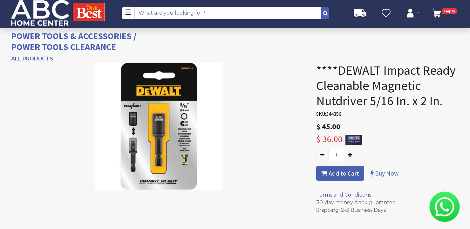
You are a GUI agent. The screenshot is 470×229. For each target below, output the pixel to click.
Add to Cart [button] (340, 173)
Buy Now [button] (384, 173)
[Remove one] (322, 155)
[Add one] (350, 155)
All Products (32, 59)
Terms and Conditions (343, 195)
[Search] (325, 13)
